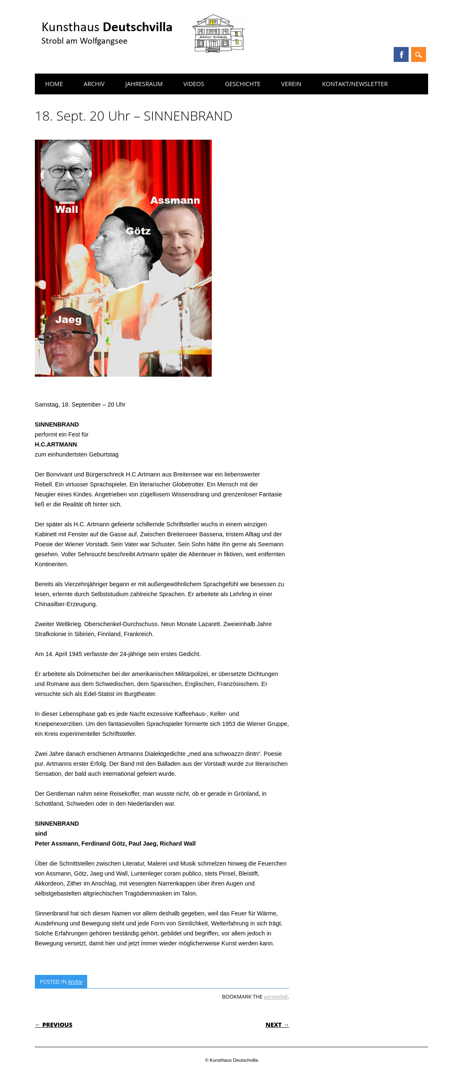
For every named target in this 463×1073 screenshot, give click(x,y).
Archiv (94, 84)
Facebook (401, 54)
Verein (291, 84)
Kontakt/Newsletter (355, 84)
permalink (276, 996)
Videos (194, 84)
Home (54, 84)
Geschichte (243, 84)
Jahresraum (144, 84)
